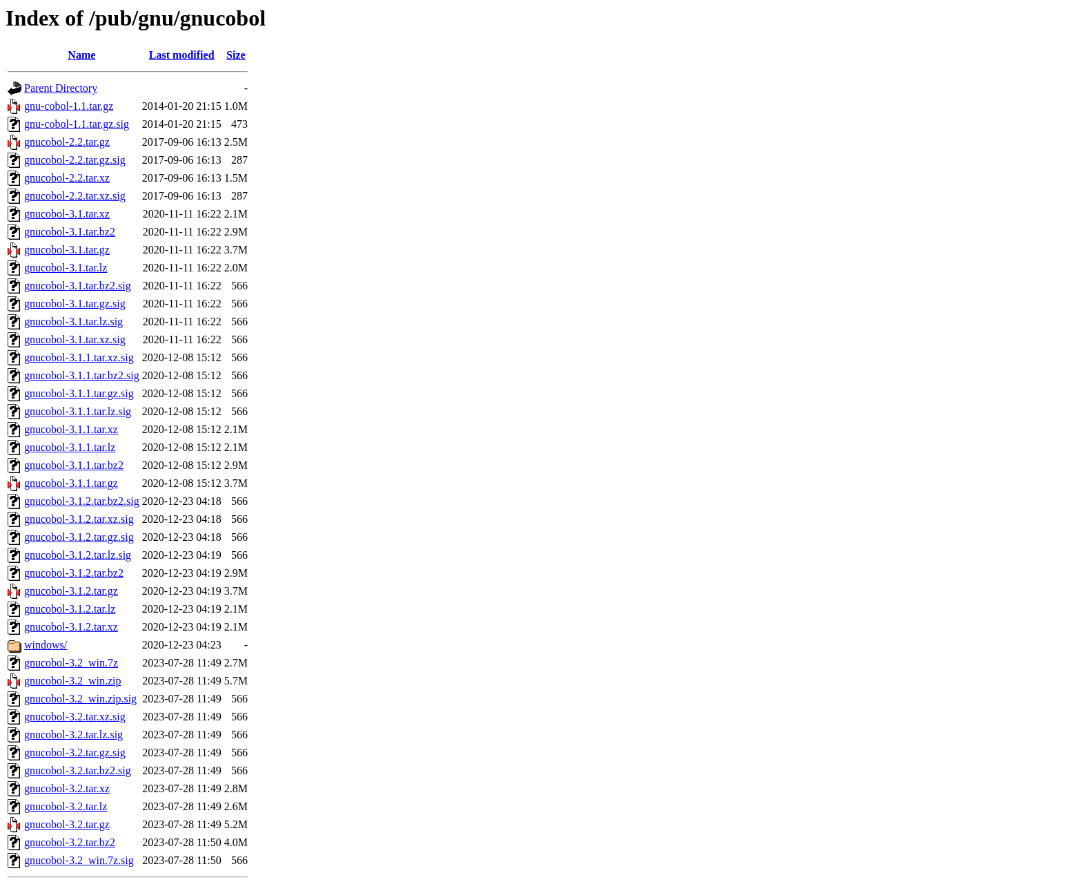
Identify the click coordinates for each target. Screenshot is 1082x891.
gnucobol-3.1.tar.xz (67, 214)
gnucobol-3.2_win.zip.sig (80, 699)
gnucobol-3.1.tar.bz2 (69, 232)
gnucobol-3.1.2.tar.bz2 (74, 573)
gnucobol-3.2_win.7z (71, 663)
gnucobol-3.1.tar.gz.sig (75, 303)
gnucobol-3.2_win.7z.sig (79, 860)
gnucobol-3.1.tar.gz (67, 250)
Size (236, 55)
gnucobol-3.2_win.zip (72, 681)
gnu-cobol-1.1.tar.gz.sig (76, 124)
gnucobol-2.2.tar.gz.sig (75, 160)
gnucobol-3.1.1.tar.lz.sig (77, 411)
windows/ (45, 645)
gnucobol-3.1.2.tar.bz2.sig (81, 501)
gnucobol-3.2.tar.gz (67, 824)
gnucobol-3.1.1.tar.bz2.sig (81, 375)
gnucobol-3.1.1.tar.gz (71, 483)
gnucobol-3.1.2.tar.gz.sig (79, 537)
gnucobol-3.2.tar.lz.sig (73, 734)
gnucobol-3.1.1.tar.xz (71, 429)
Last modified (182, 55)
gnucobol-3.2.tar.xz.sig (75, 716)
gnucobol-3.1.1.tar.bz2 (74, 465)
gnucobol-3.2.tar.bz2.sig (77, 770)
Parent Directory (60, 88)
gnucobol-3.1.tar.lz (65, 268)
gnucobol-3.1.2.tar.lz (69, 609)
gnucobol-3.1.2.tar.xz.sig (79, 519)
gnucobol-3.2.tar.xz (67, 788)
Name (81, 55)
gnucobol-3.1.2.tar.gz (71, 591)
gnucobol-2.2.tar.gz (67, 142)
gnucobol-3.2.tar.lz (65, 806)
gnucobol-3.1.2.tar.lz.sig (77, 555)
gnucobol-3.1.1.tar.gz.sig (79, 393)
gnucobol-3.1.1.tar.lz (69, 447)
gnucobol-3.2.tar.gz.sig (75, 752)
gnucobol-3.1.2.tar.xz (71, 627)
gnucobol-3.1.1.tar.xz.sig (79, 357)
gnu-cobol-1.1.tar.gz (68, 106)
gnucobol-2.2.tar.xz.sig (75, 196)
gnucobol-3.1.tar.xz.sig (75, 339)
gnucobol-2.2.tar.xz (67, 178)
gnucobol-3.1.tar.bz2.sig (77, 285)
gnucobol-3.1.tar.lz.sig (73, 321)
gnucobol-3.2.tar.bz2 (69, 842)
